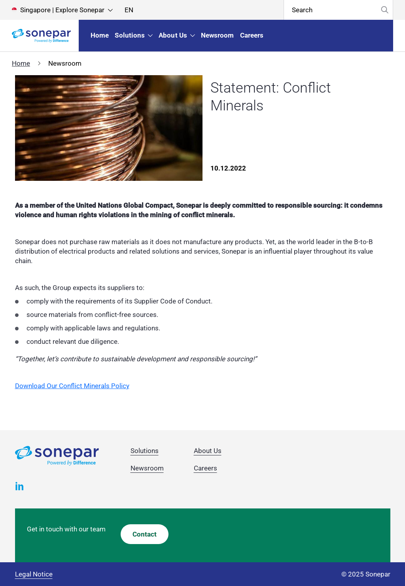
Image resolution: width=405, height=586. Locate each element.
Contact (144, 534)
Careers (205, 468)
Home (21, 63)
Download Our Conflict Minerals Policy (72, 386)
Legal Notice (34, 574)
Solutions (145, 451)
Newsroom (147, 468)
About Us (207, 451)
